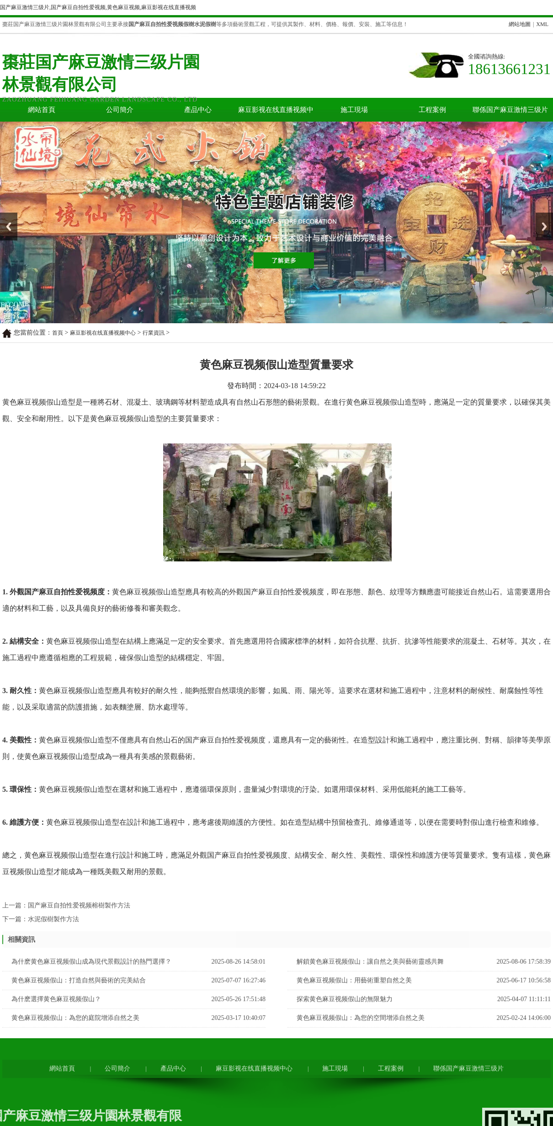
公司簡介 (119, 109)
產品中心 (198, 109)
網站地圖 (520, 24)
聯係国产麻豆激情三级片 (510, 109)
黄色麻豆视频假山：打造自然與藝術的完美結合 (78, 993)
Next (541, 216)
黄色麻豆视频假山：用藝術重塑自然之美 (354, 993)
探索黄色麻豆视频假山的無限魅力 (345, 1012)
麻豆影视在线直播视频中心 (276, 114)
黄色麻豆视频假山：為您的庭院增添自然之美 (75, 1031)
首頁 (57, 333)
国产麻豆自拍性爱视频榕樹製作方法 (79, 915)
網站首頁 (41, 109)
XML (542, 24)
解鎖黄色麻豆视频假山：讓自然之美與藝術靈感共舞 (370, 974)
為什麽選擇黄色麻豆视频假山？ (56, 1012)
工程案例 (432, 109)
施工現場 (354, 109)
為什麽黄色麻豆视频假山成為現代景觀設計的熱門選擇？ (91, 974)
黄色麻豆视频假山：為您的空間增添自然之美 (361, 1031)
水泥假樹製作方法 (53, 929)
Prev (5, 216)
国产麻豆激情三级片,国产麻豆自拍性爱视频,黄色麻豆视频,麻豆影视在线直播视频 (98, 7)
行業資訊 (154, 333)
